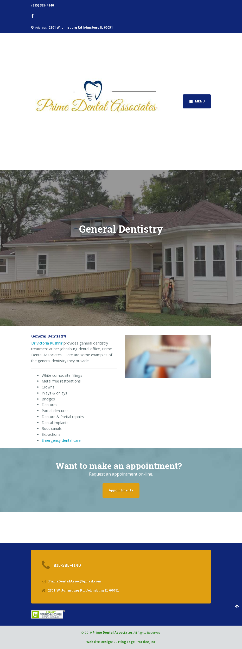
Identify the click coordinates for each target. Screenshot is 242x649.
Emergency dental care (61, 440)
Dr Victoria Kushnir (46, 343)
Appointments (121, 490)
